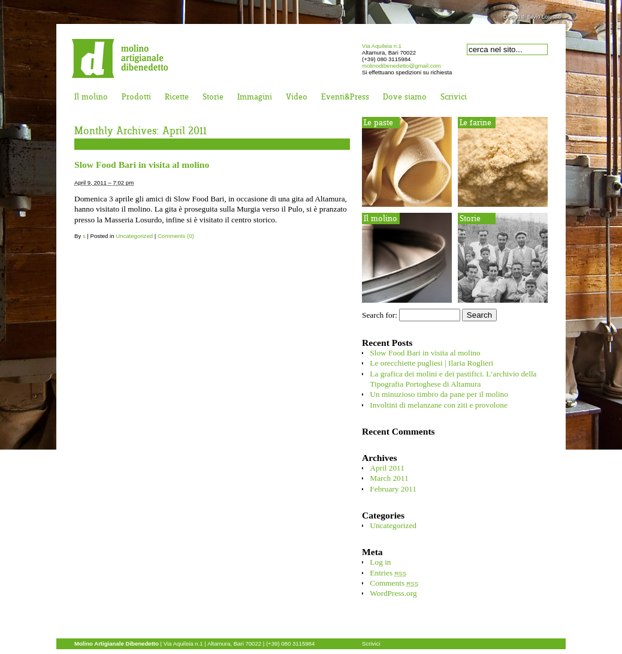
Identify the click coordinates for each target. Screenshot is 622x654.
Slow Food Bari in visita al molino (141, 164)
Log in (380, 561)
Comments (394, 582)
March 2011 (389, 478)
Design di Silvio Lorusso (532, 17)
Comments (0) (176, 236)
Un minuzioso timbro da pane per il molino (439, 394)
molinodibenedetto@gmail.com (401, 65)
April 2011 (387, 467)
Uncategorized (134, 236)
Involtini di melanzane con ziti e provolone (438, 404)
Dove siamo (405, 97)
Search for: (379, 315)
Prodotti (136, 97)
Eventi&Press (345, 97)
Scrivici (453, 97)
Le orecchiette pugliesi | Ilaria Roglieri (431, 362)
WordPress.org (393, 593)
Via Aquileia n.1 (381, 46)
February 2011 (393, 488)
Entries (388, 572)
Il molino (91, 97)
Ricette (177, 97)
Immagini (254, 97)
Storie (213, 97)
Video (296, 97)
